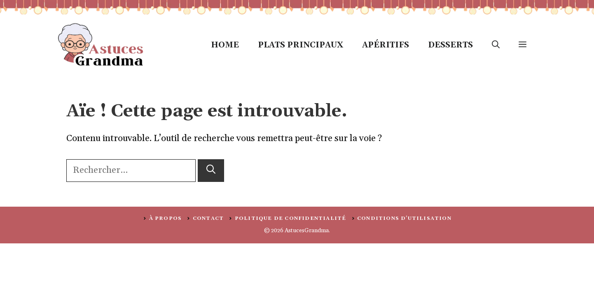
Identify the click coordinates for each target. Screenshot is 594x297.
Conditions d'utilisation (404, 218)
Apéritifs (385, 45)
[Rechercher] (211, 170)
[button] (495, 45)
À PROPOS (165, 218)
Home (225, 45)
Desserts (450, 45)
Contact (208, 218)
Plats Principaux (300, 45)
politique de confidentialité (290, 218)
